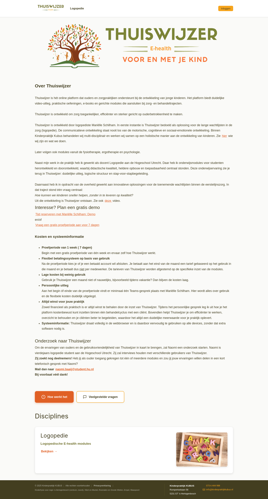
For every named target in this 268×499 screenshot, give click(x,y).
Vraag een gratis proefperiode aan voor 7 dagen (67, 225)
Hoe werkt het (54, 397)
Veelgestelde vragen (100, 397)
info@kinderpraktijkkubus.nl (218, 489)
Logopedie (77, 8)
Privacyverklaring (102, 485)
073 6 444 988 (211, 485)
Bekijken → (49, 451)
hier (224, 136)
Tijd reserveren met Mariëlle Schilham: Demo (65, 214)
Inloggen (225, 8)
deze (108, 200)
